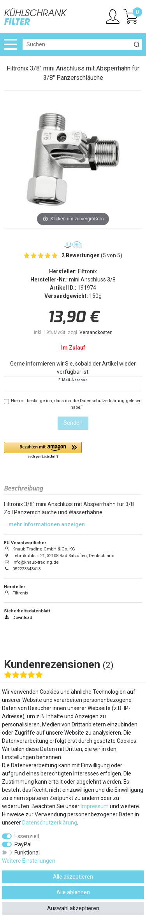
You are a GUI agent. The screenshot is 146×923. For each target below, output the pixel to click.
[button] (43, 450)
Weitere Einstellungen (28, 861)
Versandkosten (96, 332)
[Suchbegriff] (77, 44)
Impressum (95, 806)
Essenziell (26, 836)
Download (18, 617)
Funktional (27, 852)
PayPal (23, 844)
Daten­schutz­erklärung (49, 822)
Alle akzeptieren (73, 877)
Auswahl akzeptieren (73, 908)
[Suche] (136, 44)
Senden (73, 423)
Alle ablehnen (73, 892)
